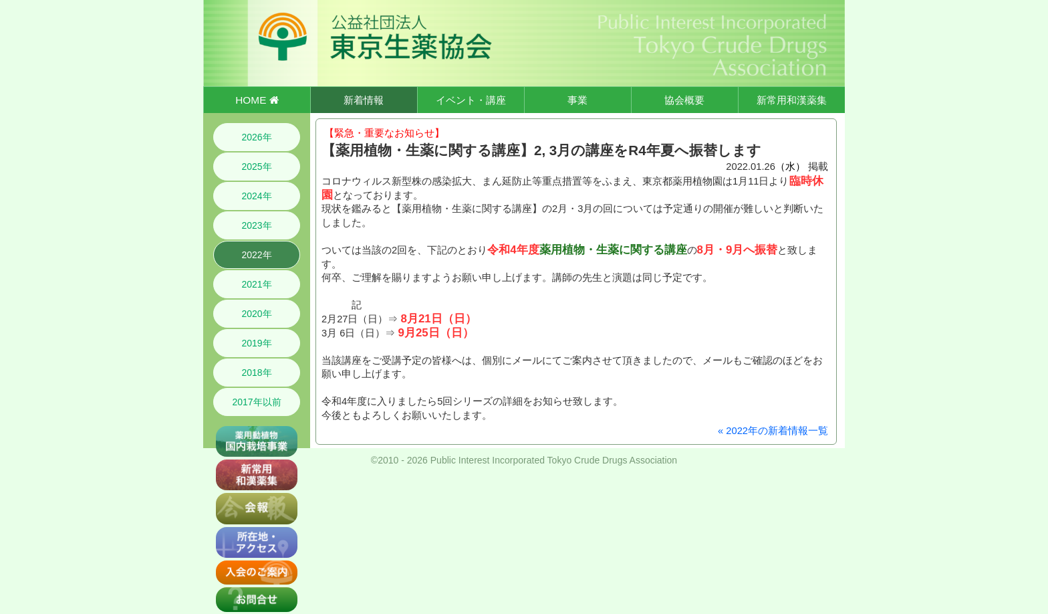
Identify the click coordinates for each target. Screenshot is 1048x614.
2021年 (256, 284)
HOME (256, 100)
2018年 (256, 372)
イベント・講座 (471, 100)
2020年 (256, 313)
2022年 (256, 254)
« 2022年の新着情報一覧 (773, 430)
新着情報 (364, 100)
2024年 (256, 196)
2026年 (256, 137)
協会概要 (684, 100)
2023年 (256, 225)
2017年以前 (256, 402)
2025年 (256, 166)
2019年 (256, 343)
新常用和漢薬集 (792, 100)
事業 (577, 100)
